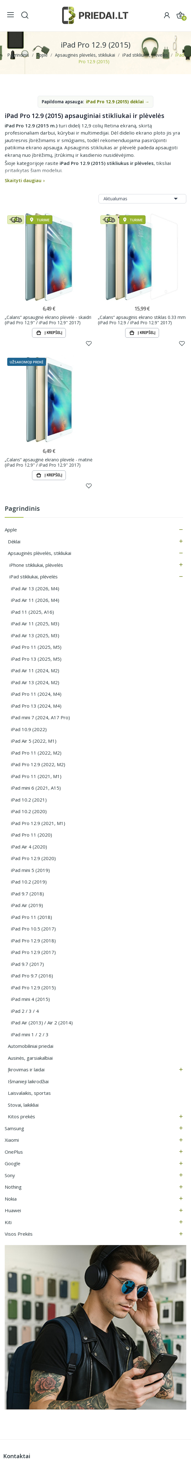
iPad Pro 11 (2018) (31, 917)
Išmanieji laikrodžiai (28, 1082)
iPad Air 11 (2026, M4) (35, 600)
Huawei (13, 1210)
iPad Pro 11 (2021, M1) (36, 776)
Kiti (8, 1222)
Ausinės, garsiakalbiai (30, 1058)
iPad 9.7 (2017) (27, 964)
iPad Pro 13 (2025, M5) (36, 659)
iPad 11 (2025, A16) (32, 612)
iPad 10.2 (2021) (29, 800)
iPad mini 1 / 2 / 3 (30, 1035)
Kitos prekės (21, 1117)
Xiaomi (12, 1140)
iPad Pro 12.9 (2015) (33, 988)
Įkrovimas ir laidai (26, 1070)
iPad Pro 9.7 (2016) (32, 976)
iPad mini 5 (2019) (30, 870)
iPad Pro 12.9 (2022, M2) (38, 764)
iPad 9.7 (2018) (27, 894)
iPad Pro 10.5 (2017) (33, 929)
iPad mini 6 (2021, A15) (36, 788)
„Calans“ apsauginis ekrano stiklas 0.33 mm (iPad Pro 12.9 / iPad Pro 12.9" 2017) (142, 320)
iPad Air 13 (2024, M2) (35, 682)
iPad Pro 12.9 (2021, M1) (38, 823)
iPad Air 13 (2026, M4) (35, 589)
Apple (11, 530)
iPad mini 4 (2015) (30, 999)
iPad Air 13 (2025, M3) (35, 636)
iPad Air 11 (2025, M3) (35, 624)
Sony (10, 1175)
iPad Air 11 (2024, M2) (35, 671)
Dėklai (14, 542)
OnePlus (14, 1152)
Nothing (13, 1187)
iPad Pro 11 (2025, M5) (36, 647)
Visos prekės (19, 1234)
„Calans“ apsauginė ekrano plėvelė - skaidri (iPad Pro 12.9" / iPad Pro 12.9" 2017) (48, 320)
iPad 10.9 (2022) (29, 729)
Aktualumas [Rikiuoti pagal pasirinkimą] (142, 198)
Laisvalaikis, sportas (29, 1093)
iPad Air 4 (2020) (29, 847)
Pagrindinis (22, 509)
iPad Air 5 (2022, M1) (33, 741)
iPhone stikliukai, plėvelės (36, 565)
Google (12, 1164)
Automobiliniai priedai (30, 1046)
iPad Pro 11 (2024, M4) (36, 694)
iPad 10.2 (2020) (29, 811)
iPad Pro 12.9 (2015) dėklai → (117, 102)
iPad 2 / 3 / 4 (25, 1011)
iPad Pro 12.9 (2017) (33, 952)
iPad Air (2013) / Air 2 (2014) (42, 1023)
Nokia (11, 1199)
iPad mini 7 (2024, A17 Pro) (40, 718)
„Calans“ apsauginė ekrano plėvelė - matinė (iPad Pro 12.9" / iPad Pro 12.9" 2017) (49, 462)
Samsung (14, 1128)
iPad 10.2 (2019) (29, 882)
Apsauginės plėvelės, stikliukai (39, 553)
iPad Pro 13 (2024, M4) (36, 706)
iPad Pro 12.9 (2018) (33, 941)
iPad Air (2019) (27, 905)
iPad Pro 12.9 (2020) (33, 858)
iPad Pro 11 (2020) (31, 835)
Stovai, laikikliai (23, 1105)
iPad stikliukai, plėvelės (33, 577)
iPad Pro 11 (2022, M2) (36, 753)
